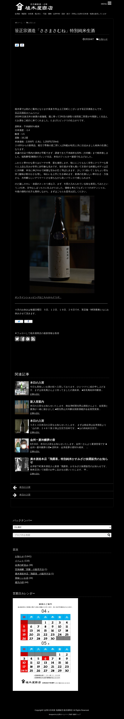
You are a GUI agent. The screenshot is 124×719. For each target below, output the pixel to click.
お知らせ (103, 39)
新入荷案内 (37, 401)
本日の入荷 (37, 382)
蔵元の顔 (19, 582)
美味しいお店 (21, 578)
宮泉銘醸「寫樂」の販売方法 (29, 569)
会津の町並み (21, 565)
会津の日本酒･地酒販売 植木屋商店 (58, 710)
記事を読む (35, 394)
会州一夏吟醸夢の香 (42, 439)
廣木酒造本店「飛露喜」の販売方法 (33, 574)
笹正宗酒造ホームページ (27, 113)
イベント (19, 561)
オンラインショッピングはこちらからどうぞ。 (38, 297)
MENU (106, 3)
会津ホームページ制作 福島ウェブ (69, 714)
